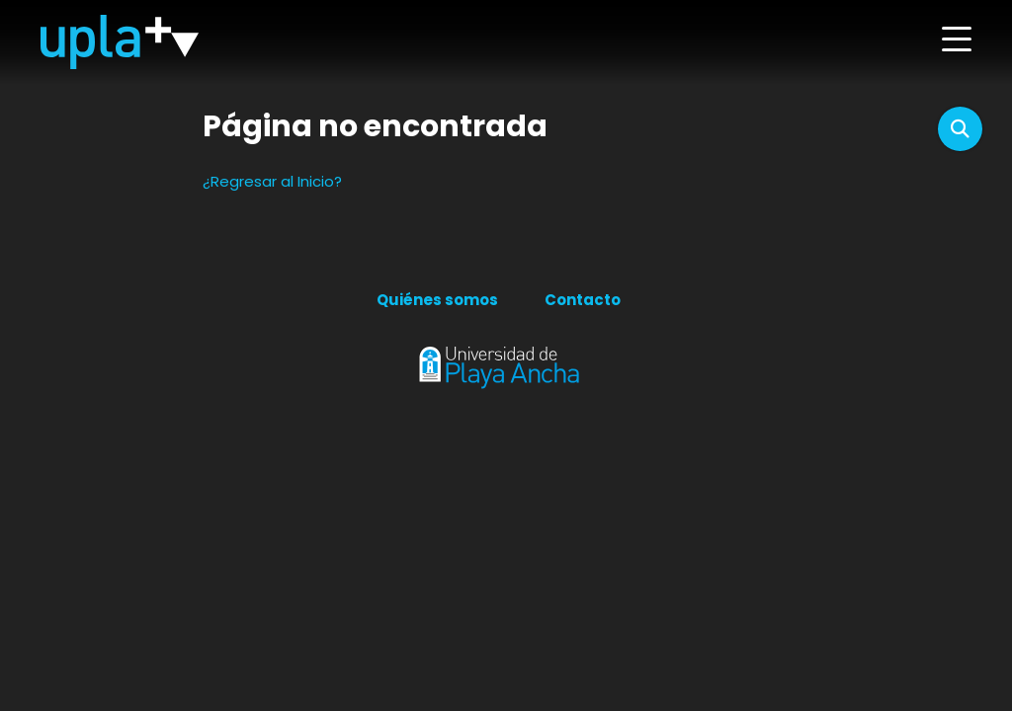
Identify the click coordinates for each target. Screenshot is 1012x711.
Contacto (583, 299)
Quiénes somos (437, 299)
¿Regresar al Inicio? (272, 181)
